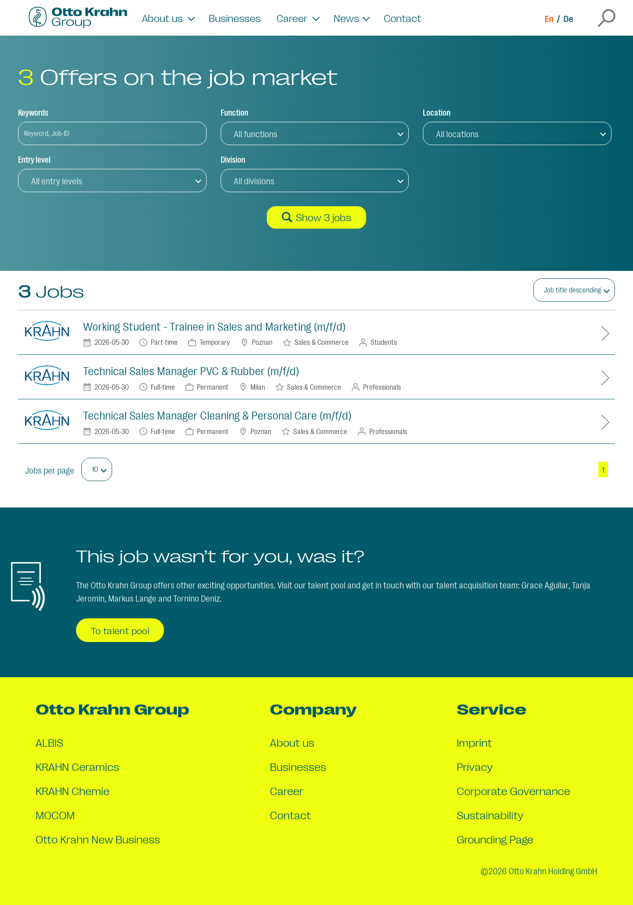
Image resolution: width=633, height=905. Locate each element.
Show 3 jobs (316, 217)
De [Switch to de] (568, 18)
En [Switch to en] (549, 18)
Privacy (475, 766)
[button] (315, 133)
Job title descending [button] (572, 289)
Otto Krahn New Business (98, 838)
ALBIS (49, 742)
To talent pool (120, 630)
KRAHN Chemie (72, 790)
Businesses (235, 18)
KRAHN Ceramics (77, 766)
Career (286, 790)
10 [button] (95, 469)
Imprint (474, 742)
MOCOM (55, 814)
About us (292, 742)
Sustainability (490, 814)
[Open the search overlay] (606, 18)
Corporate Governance (513, 790)
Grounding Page (495, 838)
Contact (402, 18)
